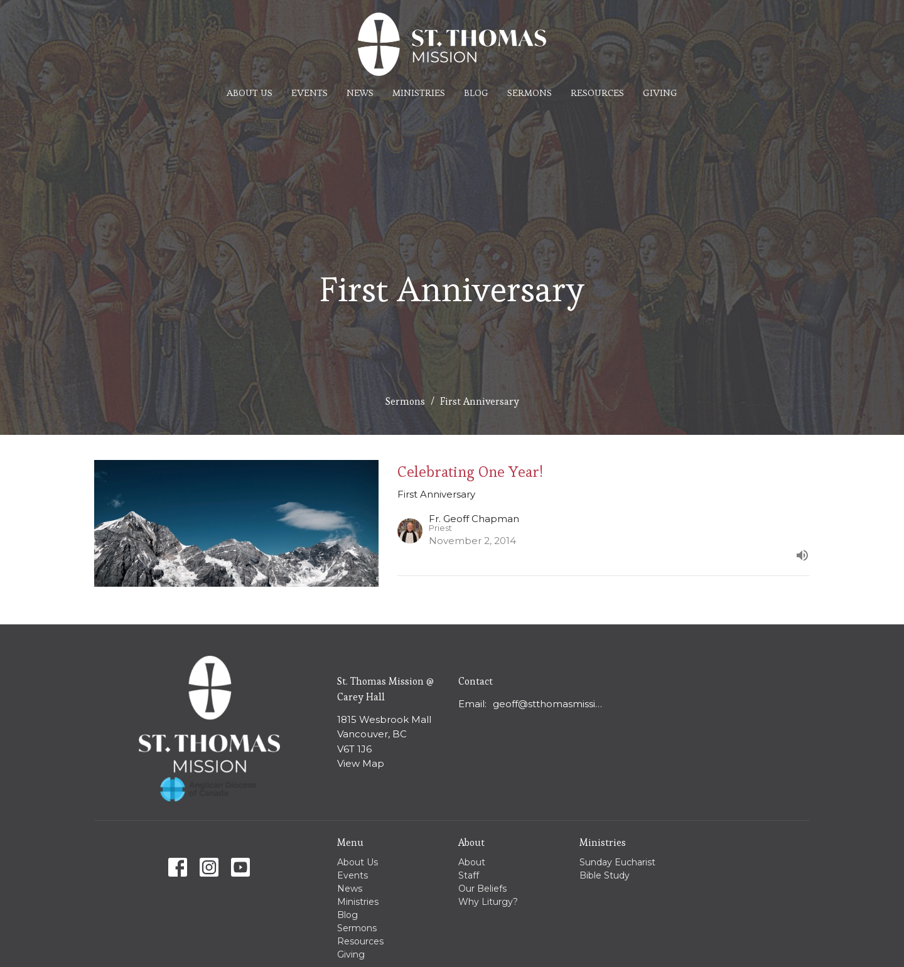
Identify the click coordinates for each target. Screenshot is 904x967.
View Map (360, 763)
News (360, 93)
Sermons (529, 93)
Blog (476, 93)
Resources (597, 93)
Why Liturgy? (488, 901)
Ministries (418, 93)
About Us (249, 93)
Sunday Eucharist (617, 862)
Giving (660, 93)
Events (309, 93)
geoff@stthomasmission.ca (550, 704)
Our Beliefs (482, 888)
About (471, 862)
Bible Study (604, 875)
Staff (468, 875)
